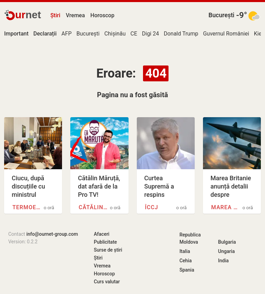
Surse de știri (108, 250)
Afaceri (101, 234)
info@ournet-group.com (52, 234)
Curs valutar (107, 281)
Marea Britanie (226, 207)
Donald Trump (181, 33)
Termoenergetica (27, 207)
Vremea (75, 15)
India (223, 260)
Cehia (186, 260)
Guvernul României (226, 33)
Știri (55, 15)
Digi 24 (150, 33)
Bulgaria (227, 242)
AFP (66, 33)
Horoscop (102, 15)
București (221, 15)
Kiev (259, 33)
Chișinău (115, 33)
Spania (187, 270)
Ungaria (226, 251)
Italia (185, 251)
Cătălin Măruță (93, 207)
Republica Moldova (190, 238)
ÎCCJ (151, 207)
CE (133, 33)
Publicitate (105, 242)
